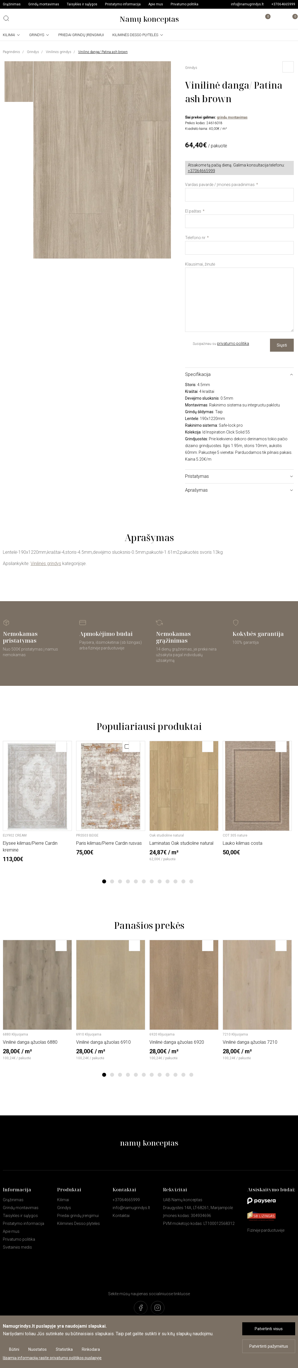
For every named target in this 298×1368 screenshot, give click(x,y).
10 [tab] (175, 881)
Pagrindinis (11, 52)
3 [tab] (120, 881)
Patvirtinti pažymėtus (268, 1346)
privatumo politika (233, 343)
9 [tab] (167, 881)
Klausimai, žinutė (200, 264)
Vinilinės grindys (58, 52)
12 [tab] (191, 881)
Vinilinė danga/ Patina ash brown (103, 52)
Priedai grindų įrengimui (81, 35)
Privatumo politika (184, 4)
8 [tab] (159, 881)
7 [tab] (152, 881)
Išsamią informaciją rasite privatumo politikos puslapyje (52, 1358)
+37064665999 (283, 4)
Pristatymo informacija (123, 4)
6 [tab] (144, 881)
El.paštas (193, 211)
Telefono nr (195, 237)
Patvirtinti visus (269, 1328)
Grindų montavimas (43, 4)
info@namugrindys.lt (247, 4)
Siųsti (282, 345)
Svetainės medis (17, 1247)
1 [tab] (104, 881)
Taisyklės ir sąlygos (82, 4)
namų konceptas (149, 1143)
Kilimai (9, 35)
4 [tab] (128, 881)
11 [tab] (183, 881)
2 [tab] (112, 881)
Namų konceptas (149, 19)
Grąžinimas (12, 4)
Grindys (36, 35)
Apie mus (155, 4)
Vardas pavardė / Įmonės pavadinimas (220, 184)
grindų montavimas (232, 117)
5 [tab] (136, 881)
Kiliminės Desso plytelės (135, 35)
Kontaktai (121, 1215)
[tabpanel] (37, 802)
